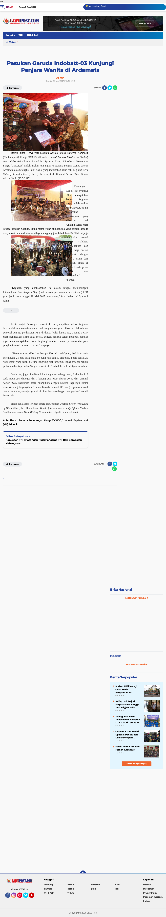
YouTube (34, 897)
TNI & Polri (33, 35)
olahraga (48, 889)
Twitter (27, 897)
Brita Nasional (121, 589)
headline (95, 884)
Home (9, 7)
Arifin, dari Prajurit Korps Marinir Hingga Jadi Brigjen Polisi (127, 704)
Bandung (48, 884)
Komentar (12, 87)
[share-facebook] (104, 87)
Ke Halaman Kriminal (136, 598)
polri (93, 889)
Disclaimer (148, 889)
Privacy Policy (150, 893)
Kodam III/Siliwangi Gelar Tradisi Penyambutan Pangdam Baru (126, 689)
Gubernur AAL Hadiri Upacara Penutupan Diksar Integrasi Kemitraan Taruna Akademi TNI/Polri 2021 (127, 734)
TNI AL (70, 893)
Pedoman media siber (154, 897)
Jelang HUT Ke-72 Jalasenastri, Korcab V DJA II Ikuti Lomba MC (127, 719)
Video (12, 42)
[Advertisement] (136, 626)
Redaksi (147, 884)
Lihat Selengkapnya (136, 763)
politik (70, 889)
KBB (117, 884)
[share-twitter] (109, 87)
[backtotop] (83, 873)
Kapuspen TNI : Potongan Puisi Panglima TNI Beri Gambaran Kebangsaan (44, 441)
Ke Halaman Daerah (136, 664)
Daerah (115, 656)
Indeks (10, 35)
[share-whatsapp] (115, 87)
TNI (21, 35)
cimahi (70, 884)
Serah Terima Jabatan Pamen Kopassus (127, 748)
